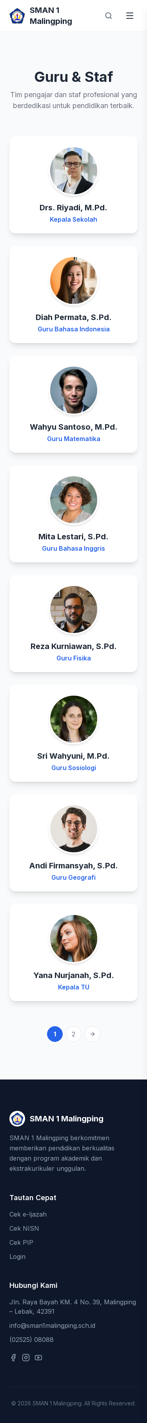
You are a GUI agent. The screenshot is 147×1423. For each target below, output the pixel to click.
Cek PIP (21, 1242)
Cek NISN (24, 1228)
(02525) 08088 (31, 1339)
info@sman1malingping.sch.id (52, 1325)
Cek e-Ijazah (28, 1214)
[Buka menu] (130, 16)
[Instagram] (26, 1358)
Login (17, 1256)
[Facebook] (13, 1358)
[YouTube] (38, 1358)
